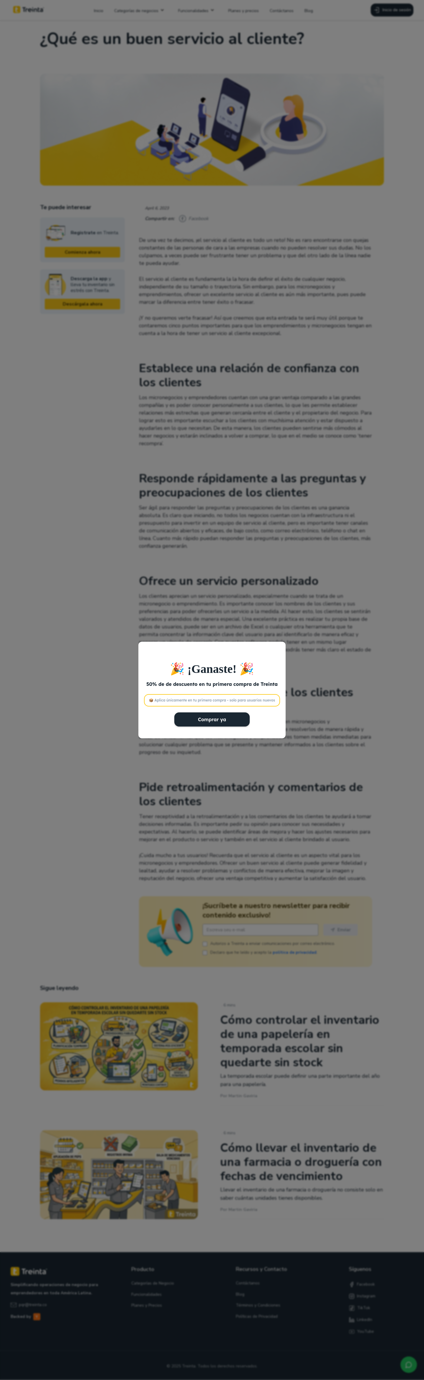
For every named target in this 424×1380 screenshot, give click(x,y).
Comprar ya (212, 719)
